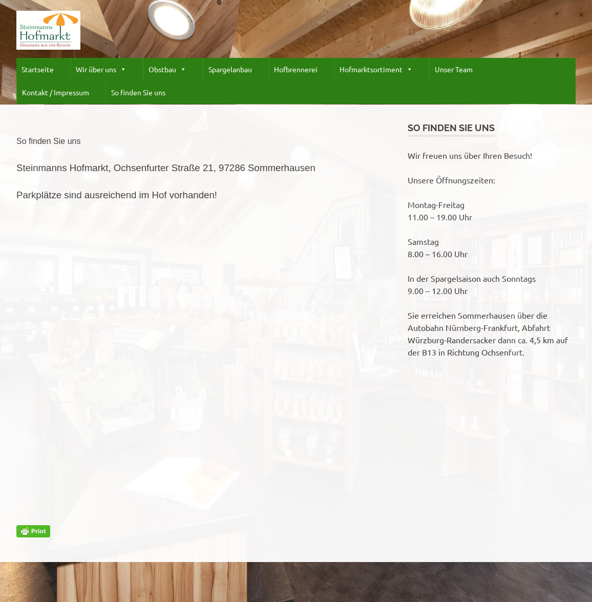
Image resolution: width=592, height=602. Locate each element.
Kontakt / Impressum (55, 92)
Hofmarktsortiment (376, 69)
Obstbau (167, 69)
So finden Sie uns (138, 92)
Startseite (38, 69)
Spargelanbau (230, 69)
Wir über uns (101, 69)
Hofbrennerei (296, 69)
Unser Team (454, 69)
